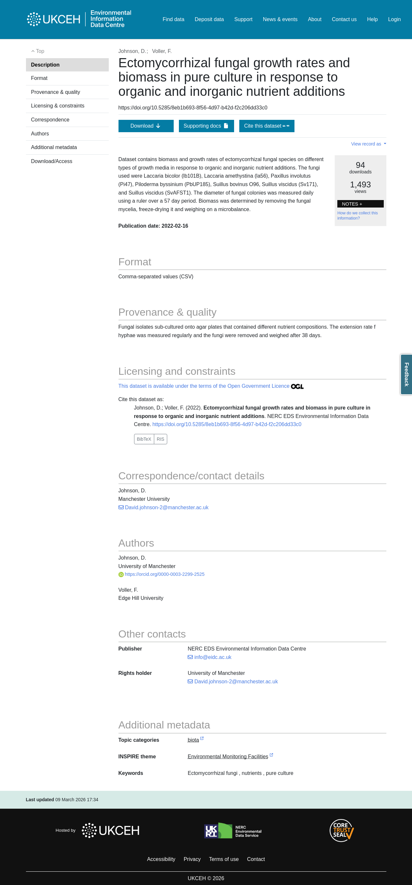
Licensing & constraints (58, 105)
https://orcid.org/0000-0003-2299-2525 (162, 574)
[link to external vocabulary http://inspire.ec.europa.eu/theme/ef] (271, 756)
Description (45, 65)
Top (37, 51)
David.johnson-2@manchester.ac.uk (164, 507)
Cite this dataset (266, 126)
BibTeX (144, 439)
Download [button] (146, 126)
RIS (160, 439)
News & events (280, 19)
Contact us (344, 19)
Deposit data (209, 19)
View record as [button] (366, 143)
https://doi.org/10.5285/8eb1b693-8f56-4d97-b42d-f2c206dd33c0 (226, 424)
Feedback (406, 374)
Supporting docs (206, 126)
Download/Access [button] (51, 161)
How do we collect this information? (357, 216)
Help (372, 19)
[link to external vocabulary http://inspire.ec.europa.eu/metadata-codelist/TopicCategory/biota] (202, 740)
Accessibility (161, 859)
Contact (256, 859)
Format (39, 78)
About (314, 19)
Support (243, 19)
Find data (173, 19)
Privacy (192, 859)
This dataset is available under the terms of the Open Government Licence (211, 386)
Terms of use (224, 859)
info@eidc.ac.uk (209, 657)
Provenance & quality (55, 92)
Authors (40, 133)
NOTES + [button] (352, 204)
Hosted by (99, 830)
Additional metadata (54, 147)
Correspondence (50, 119)
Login (394, 19)
